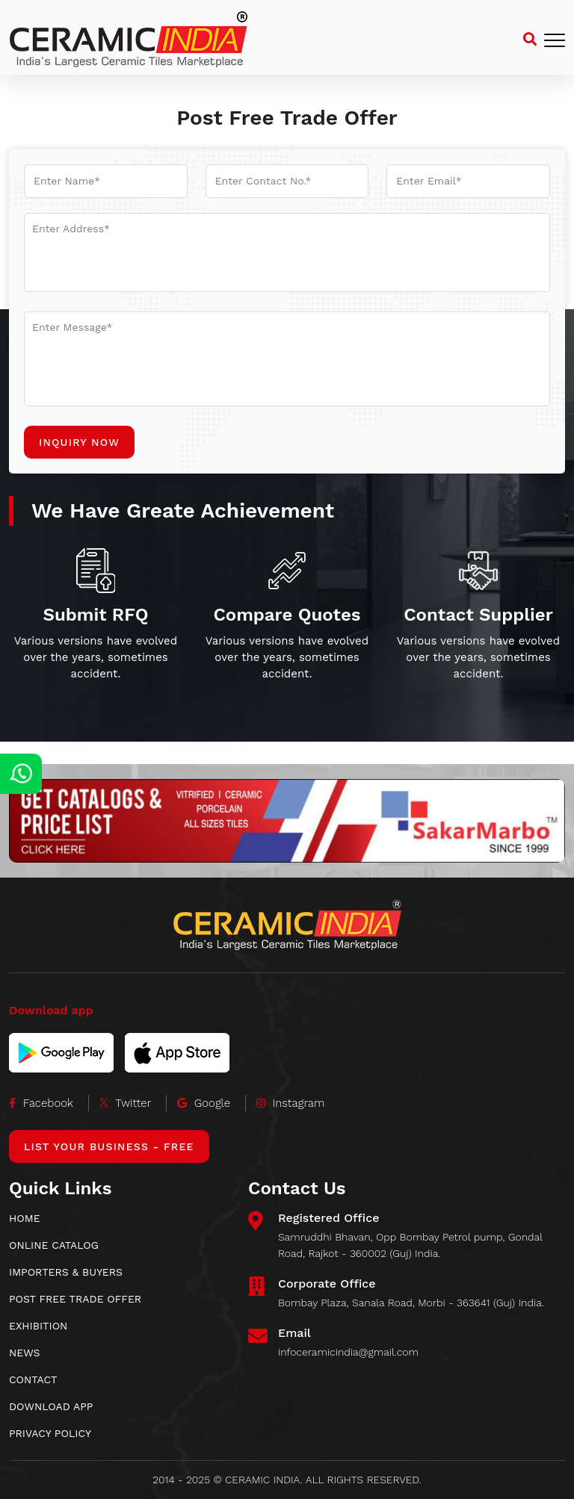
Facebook (41, 1103)
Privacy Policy (50, 1433)
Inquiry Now (79, 442)
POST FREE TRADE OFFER (75, 1299)
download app (51, 1406)
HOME (24, 1218)
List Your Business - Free (109, 1146)
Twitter (125, 1103)
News (24, 1353)
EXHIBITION (38, 1326)
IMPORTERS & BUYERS (66, 1272)
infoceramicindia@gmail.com (348, 1352)
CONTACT (33, 1379)
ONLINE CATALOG (54, 1245)
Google (203, 1103)
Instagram (290, 1103)
